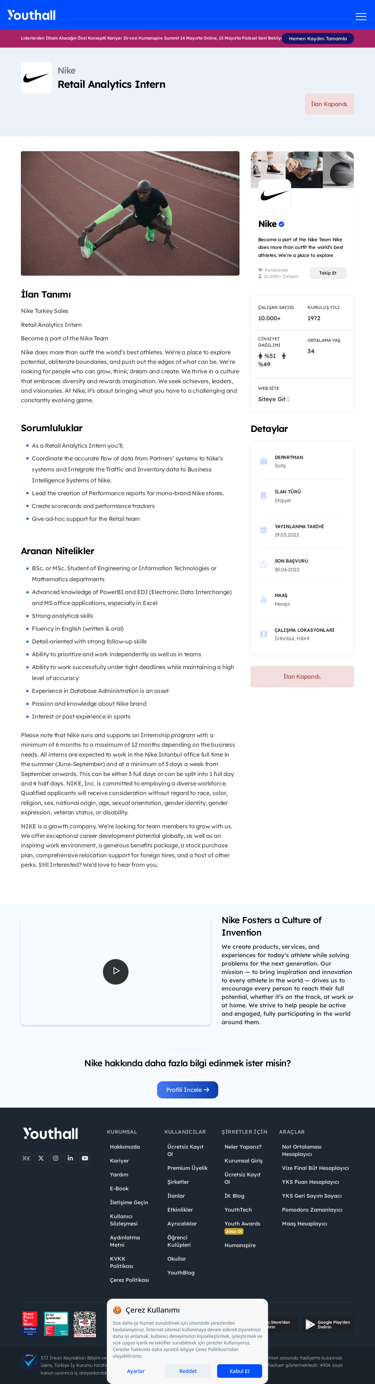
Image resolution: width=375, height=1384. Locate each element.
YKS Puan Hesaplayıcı (310, 1182)
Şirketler (178, 1182)
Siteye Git (274, 399)
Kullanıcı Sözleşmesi (124, 1220)
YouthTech (238, 1209)
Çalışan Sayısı (276, 307)
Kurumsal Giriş (243, 1160)
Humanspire (240, 1245)
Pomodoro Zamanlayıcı (312, 1209)
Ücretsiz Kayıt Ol (185, 1150)
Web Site (268, 388)
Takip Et (328, 273)
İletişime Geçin (129, 1202)
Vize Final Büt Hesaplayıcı (315, 1168)
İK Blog (234, 1196)
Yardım (119, 1174)
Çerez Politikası (129, 1280)
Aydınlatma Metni (125, 1241)
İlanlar (176, 1196)
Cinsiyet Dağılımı (269, 342)
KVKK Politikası (121, 1262)
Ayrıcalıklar (182, 1223)
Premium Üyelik (187, 1168)
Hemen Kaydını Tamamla (318, 38)
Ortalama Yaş (324, 340)
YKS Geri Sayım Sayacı (312, 1196)
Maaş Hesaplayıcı (304, 1223)
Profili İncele (187, 1089)
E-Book (119, 1188)
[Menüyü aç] (361, 16)
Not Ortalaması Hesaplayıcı (302, 1150)
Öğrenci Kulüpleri (179, 1241)
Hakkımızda (125, 1147)
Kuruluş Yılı (324, 307)
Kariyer (119, 1160)
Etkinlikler (180, 1209)
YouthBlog (180, 1272)
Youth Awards (242, 1227)
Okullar (176, 1259)
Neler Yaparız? (242, 1147)
